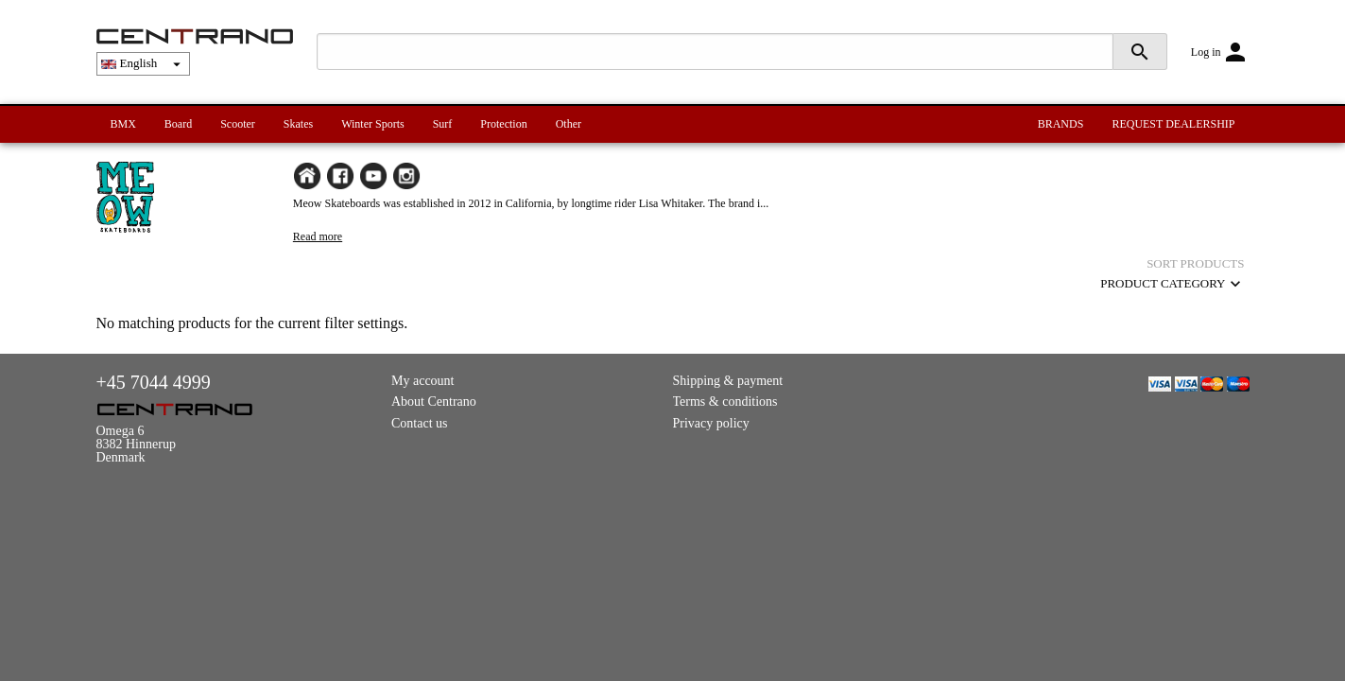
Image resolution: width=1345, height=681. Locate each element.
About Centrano (433, 401)
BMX (123, 124)
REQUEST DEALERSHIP (1173, 124)
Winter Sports (373, 124)
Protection (503, 124)
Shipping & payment (728, 381)
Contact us (419, 423)
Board (178, 124)
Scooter (237, 124)
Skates (298, 124)
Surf (443, 124)
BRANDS (1061, 124)
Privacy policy (711, 423)
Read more (317, 236)
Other (568, 124)
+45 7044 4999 (153, 382)
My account (422, 381)
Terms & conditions (725, 401)
